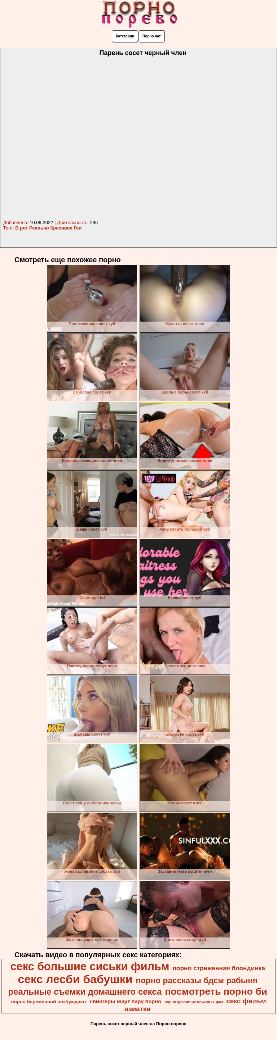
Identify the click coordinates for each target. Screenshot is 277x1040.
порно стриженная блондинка (218, 968)
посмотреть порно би (216, 991)
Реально (39, 228)
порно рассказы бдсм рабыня (197, 980)
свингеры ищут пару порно (125, 1001)
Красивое (61, 228)
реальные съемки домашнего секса (85, 991)
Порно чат (151, 36)
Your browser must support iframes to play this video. (138, 138)
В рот (21, 228)
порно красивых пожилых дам (193, 1002)
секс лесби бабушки (75, 979)
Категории (125, 36)
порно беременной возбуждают (48, 1001)
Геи (78, 228)
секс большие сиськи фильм (90, 966)
